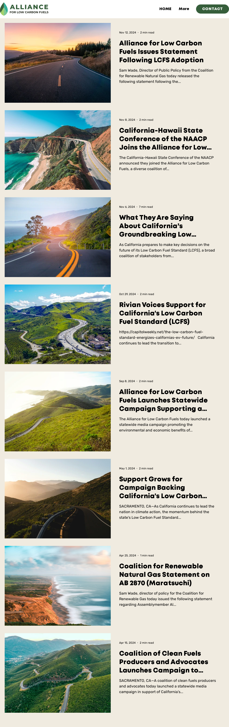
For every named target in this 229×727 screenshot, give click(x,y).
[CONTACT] (212, 9)
